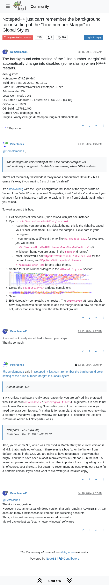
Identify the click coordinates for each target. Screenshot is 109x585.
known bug (16, 189)
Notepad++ (67, 552)
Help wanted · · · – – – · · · (17, 37)
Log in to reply (93, 37)
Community (40, 7)
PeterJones (17, 144)
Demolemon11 (19, 52)
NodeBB (51, 558)
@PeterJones (11, 500)
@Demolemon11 (13, 151)
